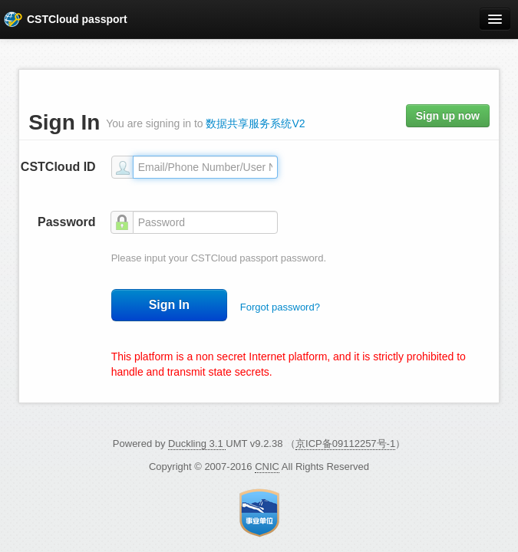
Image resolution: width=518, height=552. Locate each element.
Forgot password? (280, 307)
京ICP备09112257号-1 (345, 443)
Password (67, 221)
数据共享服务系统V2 (255, 123)
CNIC (267, 466)
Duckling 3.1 (197, 443)
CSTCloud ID (58, 166)
